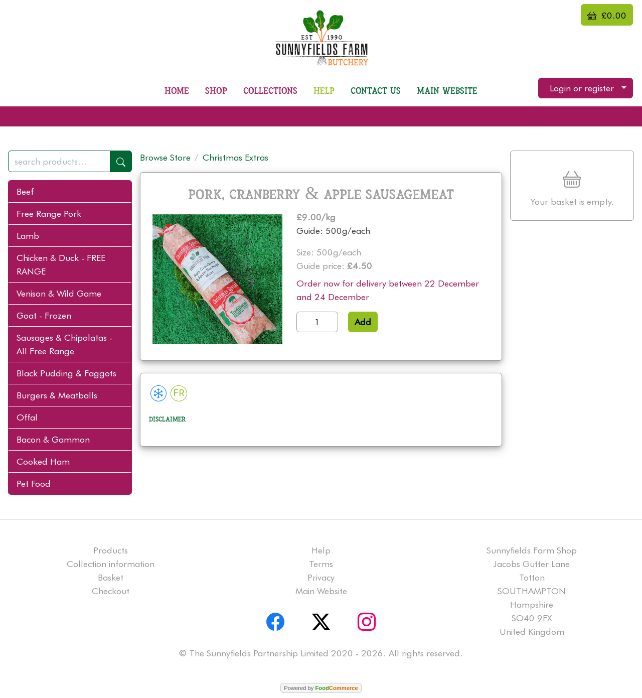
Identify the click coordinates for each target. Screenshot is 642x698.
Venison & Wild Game (59, 293)
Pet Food (34, 483)
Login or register (582, 88)
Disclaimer (167, 419)
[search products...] (59, 161)
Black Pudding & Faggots (66, 373)
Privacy (321, 577)
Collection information (110, 564)
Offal (27, 417)
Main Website (447, 91)
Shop (216, 91)
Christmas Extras (235, 157)
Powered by (321, 688)
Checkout (110, 591)
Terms (321, 564)
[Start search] (121, 161)
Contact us (376, 91)
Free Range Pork (49, 213)
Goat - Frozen (44, 315)
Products (110, 550)
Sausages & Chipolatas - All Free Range (64, 344)
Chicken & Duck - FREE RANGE (61, 264)
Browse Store (165, 157)
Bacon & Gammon (53, 439)
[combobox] (70, 161)
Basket (110, 577)
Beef (25, 191)
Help (324, 91)
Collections (270, 91)
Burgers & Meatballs (57, 395)
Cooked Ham (43, 461)
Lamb (28, 235)
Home (177, 91)
